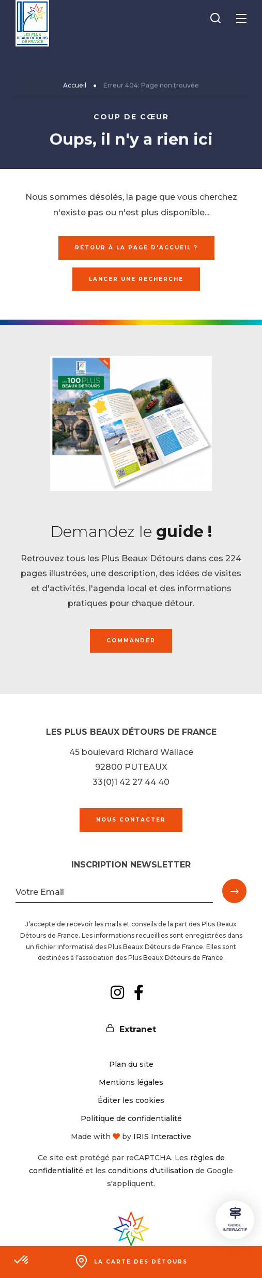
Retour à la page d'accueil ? (136, 247)
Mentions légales (131, 1082)
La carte (141, 1261)
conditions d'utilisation (150, 1170)
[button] (21, 1260)
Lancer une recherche (136, 279)
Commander (131, 640)
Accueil (74, 86)
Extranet (137, 1029)
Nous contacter (131, 819)
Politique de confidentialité (131, 1118)
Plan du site (131, 1064)
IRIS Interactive (162, 1136)
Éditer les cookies (131, 1100)
